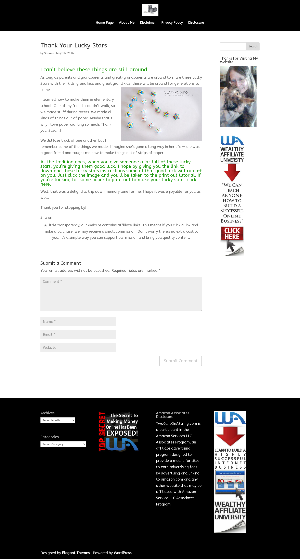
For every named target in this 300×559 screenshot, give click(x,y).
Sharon (49, 53)
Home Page (105, 23)
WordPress (122, 553)
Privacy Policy (172, 23)
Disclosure (196, 23)
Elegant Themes (76, 553)
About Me (126, 23)
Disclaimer (148, 23)
